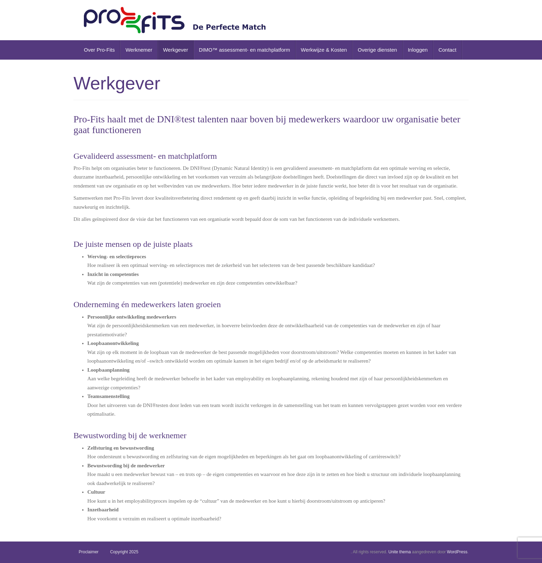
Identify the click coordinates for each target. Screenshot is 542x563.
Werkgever (175, 50)
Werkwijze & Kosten (324, 50)
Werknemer (138, 50)
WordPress (457, 551)
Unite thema (399, 551)
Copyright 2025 (124, 551)
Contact (447, 50)
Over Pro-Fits (99, 50)
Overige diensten (377, 50)
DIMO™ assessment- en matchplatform (244, 50)
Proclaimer (88, 551)
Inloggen (418, 50)
